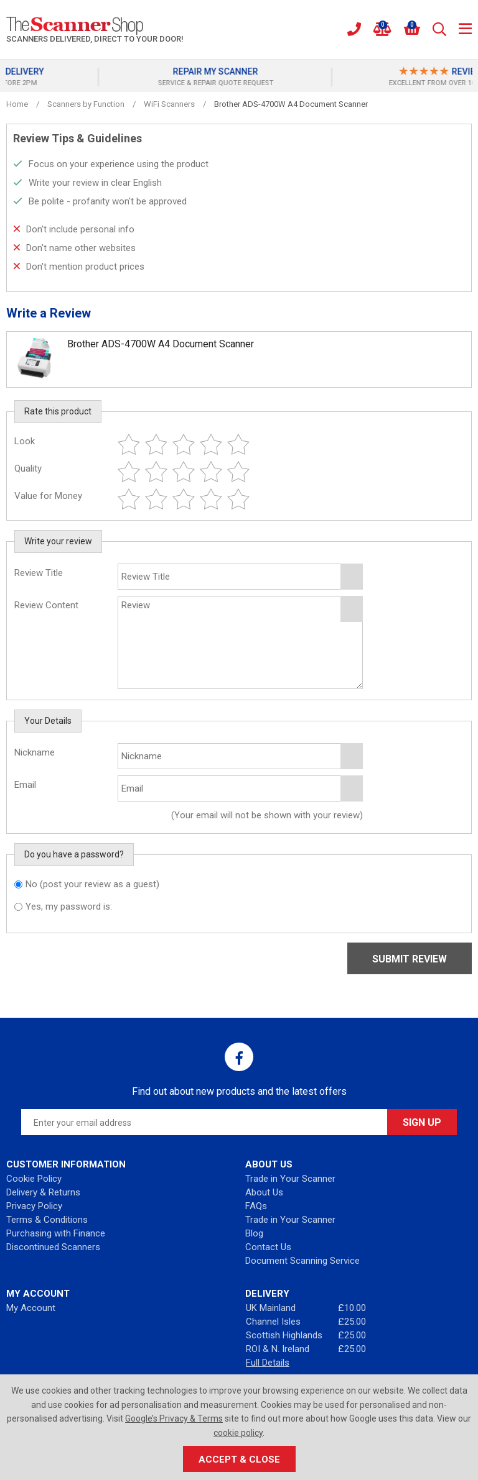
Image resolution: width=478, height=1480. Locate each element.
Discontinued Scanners (53, 1247)
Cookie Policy (34, 1178)
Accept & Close (239, 1459)
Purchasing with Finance (55, 1233)
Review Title (38, 572)
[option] (343, 77)
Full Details (267, 1362)
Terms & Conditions (47, 1219)
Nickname (34, 752)
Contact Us (268, 1247)
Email (25, 784)
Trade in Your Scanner (290, 1178)
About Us (264, 1192)
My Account (30, 1307)
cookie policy (238, 1433)
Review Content (46, 605)
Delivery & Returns (43, 1192)
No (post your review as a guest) (92, 884)
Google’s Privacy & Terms (174, 1418)
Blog (254, 1233)
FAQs (256, 1206)
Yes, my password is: (69, 906)
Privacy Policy (34, 1206)
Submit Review (409, 959)
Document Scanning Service (302, 1260)
